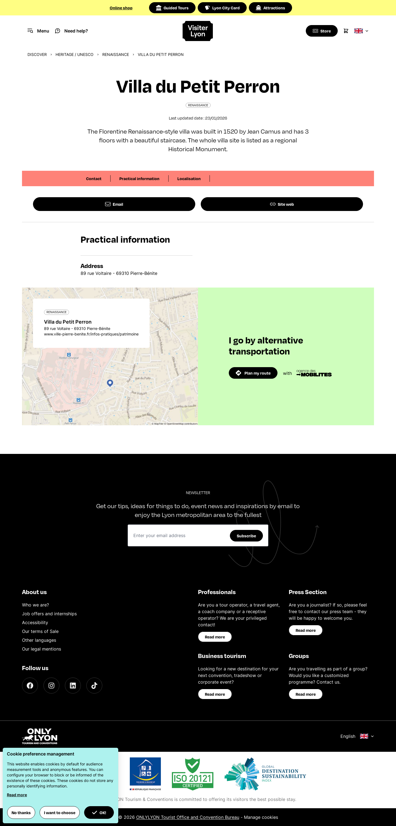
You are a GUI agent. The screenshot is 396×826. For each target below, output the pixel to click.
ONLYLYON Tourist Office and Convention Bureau (187, 817)
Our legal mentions (41, 649)
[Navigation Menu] (38, 31)
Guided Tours (172, 7)
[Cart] (346, 31)
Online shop (121, 8)
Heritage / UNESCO (75, 54)
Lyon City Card (222, 7)
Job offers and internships (49, 613)
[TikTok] (94, 686)
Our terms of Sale (40, 631)
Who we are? (35, 605)
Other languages (39, 640)
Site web (282, 204)
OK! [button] (99, 812)
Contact (93, 178)
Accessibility (35, 622)
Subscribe (246, 535)
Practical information (139, 178)
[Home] (198, 31)
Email (114, 204)
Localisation (189, 178)
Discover (37, 54)
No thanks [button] (21, 812)
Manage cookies (261, 817)
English (357, 736)
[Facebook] (30, 686)
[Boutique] (321, 31)
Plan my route (253, 373)
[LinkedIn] (73, 686)
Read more (215, 637)
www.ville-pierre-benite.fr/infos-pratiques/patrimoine (91, 334)
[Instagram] (51, 686)
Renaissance (115, 54)
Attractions (270, 7)
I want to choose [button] (59, 812)
